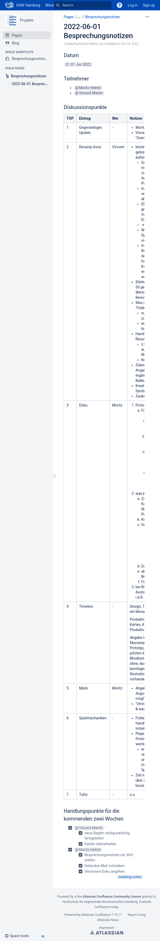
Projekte (26, 20)
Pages (69, 17)
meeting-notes (130, 877)
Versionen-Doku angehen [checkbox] (104, 871)
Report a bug (136, 915)
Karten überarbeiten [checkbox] (100, 844)
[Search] (58, 5)
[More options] (147, 17)
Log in (133, 5)
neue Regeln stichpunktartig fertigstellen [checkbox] (107, 835)
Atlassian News (108, 920)
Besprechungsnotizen (102, 17)
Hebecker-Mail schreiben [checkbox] (104, 866)
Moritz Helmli (90, 88)
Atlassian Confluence (96, 915)
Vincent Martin (91, 93)
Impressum (106, 928)
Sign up (149, 5)
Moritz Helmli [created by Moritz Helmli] (88, 44)
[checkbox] (106, 836)
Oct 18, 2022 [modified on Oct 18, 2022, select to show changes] (129, 44)
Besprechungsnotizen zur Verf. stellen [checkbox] (109, 857)
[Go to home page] (23, 5)
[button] (19, 936)
